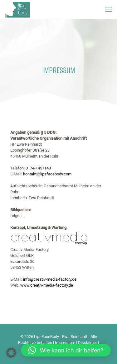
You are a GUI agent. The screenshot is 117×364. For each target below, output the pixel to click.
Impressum (65, 342)
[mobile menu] (108, 9)
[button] (11, 352)
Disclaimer (87, 342)
